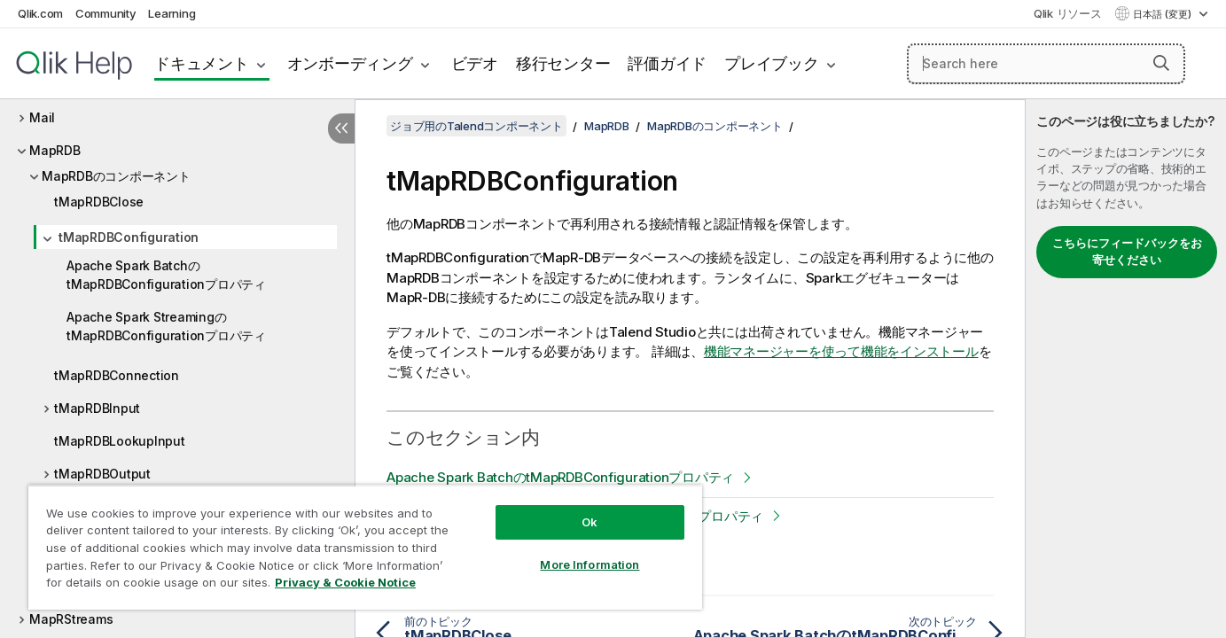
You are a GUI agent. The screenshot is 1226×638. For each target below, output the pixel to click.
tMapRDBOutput (102, 473)
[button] (1161, 63)
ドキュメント (201, 63)
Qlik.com (40, 13)
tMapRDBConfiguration (129, 237)
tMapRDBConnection (116, 375)
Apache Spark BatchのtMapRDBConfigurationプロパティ (166, 275)
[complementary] (1126, 368)
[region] (365, 547)
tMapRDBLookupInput (119, 440)
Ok (589, 522)
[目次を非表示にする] (341, 128)
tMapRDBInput (97, 408)
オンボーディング (350, 63)
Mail (42, 117)
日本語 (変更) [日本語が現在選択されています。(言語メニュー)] (1163, 14)
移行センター (563, 63)
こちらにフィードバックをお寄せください (1127, 252)
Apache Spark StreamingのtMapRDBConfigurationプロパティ (166, 326)
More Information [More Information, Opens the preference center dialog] (589, 564)
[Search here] (1046, 63)
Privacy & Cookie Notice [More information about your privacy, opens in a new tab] (345, 582)
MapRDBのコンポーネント (116, 175)
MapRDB (55, 150)
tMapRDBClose (99, 201)
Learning (171, 13)
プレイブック (771, 63)
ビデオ (474, 63)
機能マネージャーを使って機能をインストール (841, 351)
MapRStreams (71, 618)
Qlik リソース (1068, 13)
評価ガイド (667, 63)
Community (106, 13)
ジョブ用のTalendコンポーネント (476, 126)
